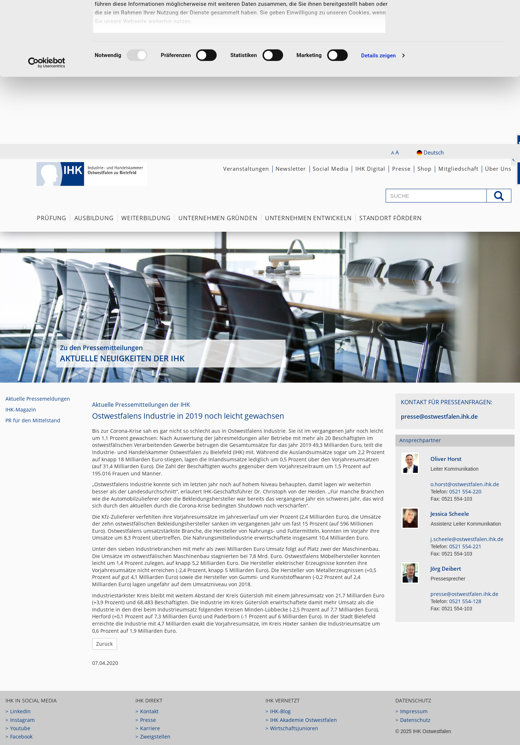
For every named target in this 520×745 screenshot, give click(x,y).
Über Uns (498, 168)
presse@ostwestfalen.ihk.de (439, 416)
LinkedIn (20, 711)
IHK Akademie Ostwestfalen (303, 719)
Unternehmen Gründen (217, 218)
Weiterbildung (145, 218)
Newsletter (291, 168)
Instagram (22, 719)
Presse (401, 168)
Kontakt (149, 711)
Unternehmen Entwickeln (308, 218)
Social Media (330, 168)
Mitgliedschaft (458, 168)
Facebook (21, 736)
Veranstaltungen (246, 168)
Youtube (20, 728)
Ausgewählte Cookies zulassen (460, 22)
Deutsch (430, 152)
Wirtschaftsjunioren (294, 728)
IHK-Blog (280, 711)
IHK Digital (370, 168)
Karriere (150, 728)
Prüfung (51, 218)
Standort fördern (390, 218)
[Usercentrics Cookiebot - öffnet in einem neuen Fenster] (46, 130)
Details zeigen (378, 122)
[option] (260, 307)
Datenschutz (415, 719)
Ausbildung (94, 218)
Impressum (414, 711)
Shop (424, 168)
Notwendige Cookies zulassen (459, 45)
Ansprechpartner (420, 440)
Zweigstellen (155, 736)
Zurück (104, 643)
